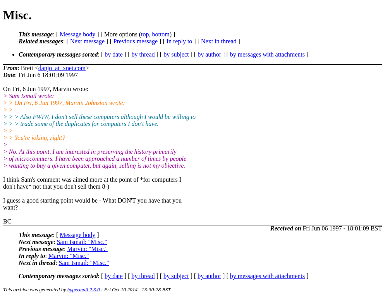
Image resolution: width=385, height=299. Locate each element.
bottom (160, 34)
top (145, 34)
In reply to (179, 41)
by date (114, 54)
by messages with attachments (267, 54)
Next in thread (219, 41)
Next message (87, 41)
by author (209, 54)
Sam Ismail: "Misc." (82, 242)
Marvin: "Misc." (87, 249)
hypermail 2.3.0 (83, 289)
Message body (77, 34)
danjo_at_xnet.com (62, 68)
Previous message (135, 41)
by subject (176, 54)
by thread (143, 54)
